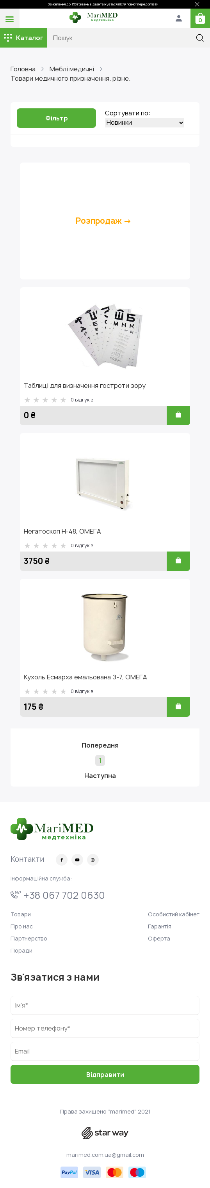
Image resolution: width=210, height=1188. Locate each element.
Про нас (22, 926)
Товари (21, 914)
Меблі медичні (72, 69)
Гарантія (159, 926)
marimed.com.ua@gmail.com (105, 1154)
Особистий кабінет (173, 914)
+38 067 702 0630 (58, 895)
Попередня (100, 745)
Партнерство (29, 938)
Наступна (100, 775)
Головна (23, 69)
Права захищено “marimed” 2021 (105, 1111)
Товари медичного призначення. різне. (70, 78)
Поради (21, 950)
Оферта (159, 938)
